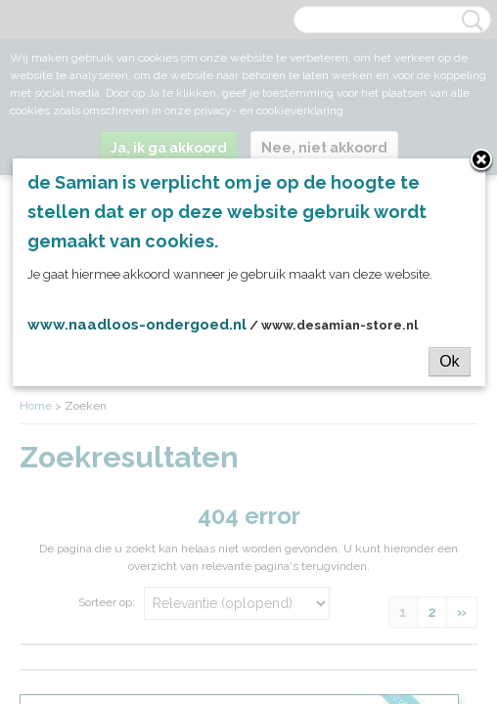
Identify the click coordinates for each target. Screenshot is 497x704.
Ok (449, 361)
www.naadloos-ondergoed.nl (137, 324)
